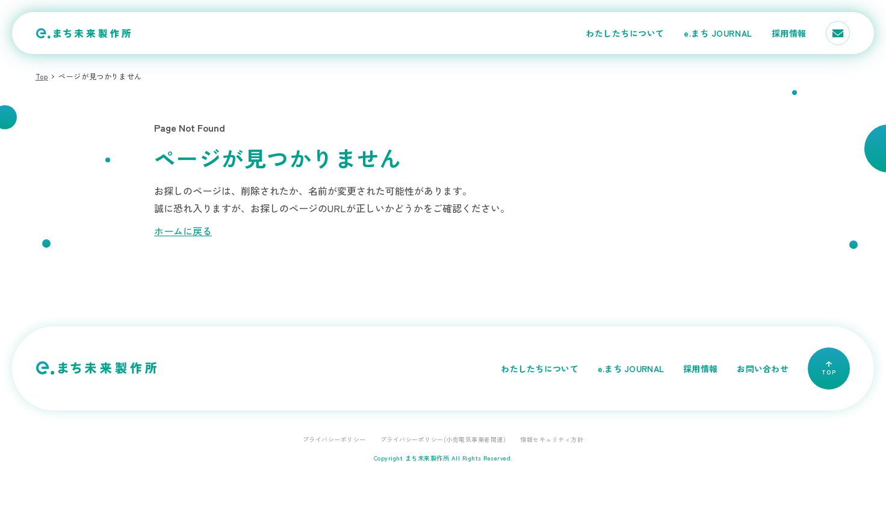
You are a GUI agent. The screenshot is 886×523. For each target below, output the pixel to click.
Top (42, 76)
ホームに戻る (183, 231)
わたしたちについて (625, 33)
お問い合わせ (762, 368)
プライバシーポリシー (334, 439)
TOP (829, 368)
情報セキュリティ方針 (551, 439)
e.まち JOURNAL (718, 33)
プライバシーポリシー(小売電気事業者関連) (443, 439)
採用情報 (789, 33)
